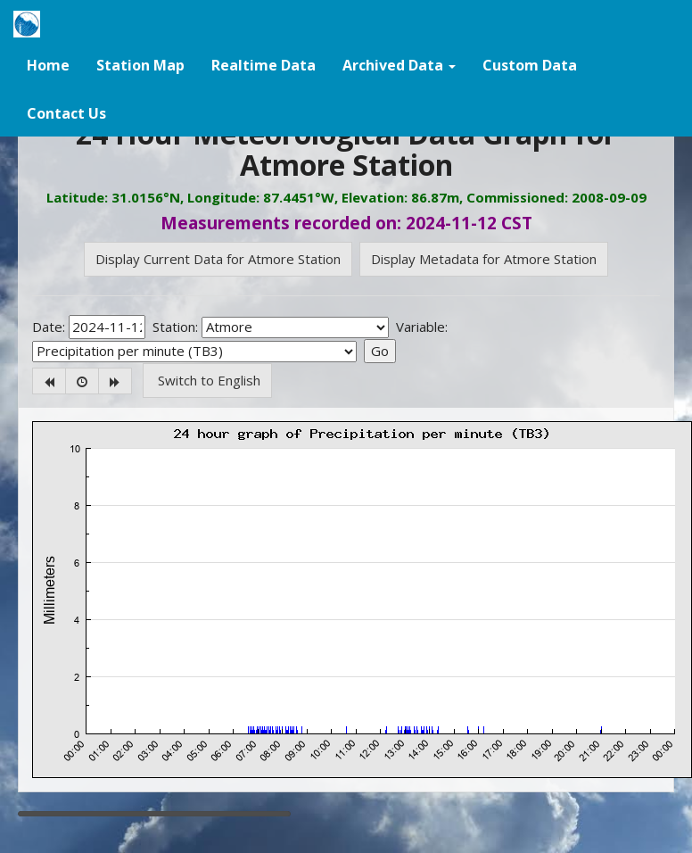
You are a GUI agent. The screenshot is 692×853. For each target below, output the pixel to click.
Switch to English (207, 380)
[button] (399, 64)
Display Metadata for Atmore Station (484, 259)
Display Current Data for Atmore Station (218, 259)
